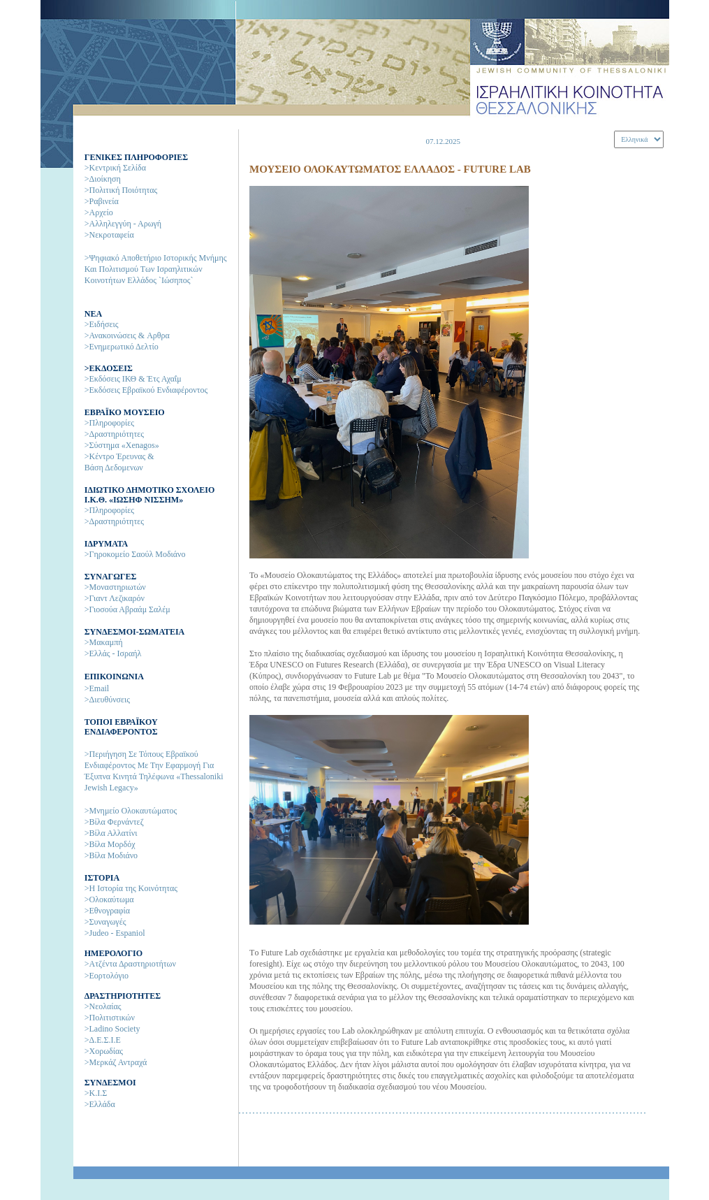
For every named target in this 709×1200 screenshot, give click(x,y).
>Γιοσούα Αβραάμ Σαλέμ (127, 609)
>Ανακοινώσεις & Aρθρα (127, 335)
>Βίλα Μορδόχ (110, 844)
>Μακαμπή (104, 642)
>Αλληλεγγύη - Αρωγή (123, 224)
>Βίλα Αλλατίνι (111, 833)
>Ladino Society (112, 1029)
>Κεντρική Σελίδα (115, 168)
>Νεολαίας (103, 1006)
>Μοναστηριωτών (115, 587)
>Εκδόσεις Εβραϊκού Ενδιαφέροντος (146, 390)
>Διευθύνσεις (107, 699)
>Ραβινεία (102, 201)
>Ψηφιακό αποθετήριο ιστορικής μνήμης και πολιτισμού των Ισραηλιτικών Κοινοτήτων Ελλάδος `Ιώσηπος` (156, 269)
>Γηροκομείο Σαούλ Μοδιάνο (135, 554)
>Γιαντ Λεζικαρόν (115, 598)
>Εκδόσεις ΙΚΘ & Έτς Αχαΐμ (133, 379)
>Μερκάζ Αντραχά (116, 1062)
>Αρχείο (99, 212)
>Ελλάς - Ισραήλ (113, 653)
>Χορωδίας (104, 1051)
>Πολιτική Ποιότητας (121, 190)
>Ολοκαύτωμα (109, 899)
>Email (97, 688)
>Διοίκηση (103, 179)
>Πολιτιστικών (110, 1017)
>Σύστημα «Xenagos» (122, 445)
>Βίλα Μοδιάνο (111, 855)
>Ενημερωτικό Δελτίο (122, 347)
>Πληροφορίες (109, 423)
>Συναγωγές (105, 922)
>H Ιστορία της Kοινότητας (131, 888)
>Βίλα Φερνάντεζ (114, 822)
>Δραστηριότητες (114, 434)
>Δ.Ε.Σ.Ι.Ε (103, 1040)
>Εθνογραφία (107, 911)
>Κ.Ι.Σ (96, 1093)
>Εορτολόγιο (107, 976)
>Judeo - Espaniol (115, 933)
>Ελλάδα (100, 1104)
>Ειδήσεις (102, 324)
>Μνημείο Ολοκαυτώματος (131, 811)
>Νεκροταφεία (109, 235)
